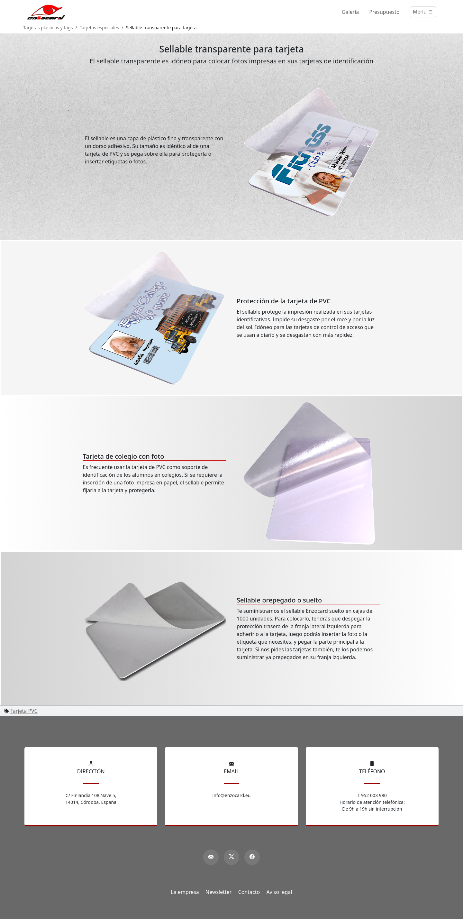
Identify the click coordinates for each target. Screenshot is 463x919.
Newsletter (218, 892)
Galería (350, 11)
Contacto (249, 892)
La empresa (185, 892)
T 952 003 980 (372, 795)
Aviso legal (279, 892)
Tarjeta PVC (24, 710)
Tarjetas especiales (99, 27)
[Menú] (423, 11)
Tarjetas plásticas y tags (48, 27)
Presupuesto (384, 11)
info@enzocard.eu (232, 795)
